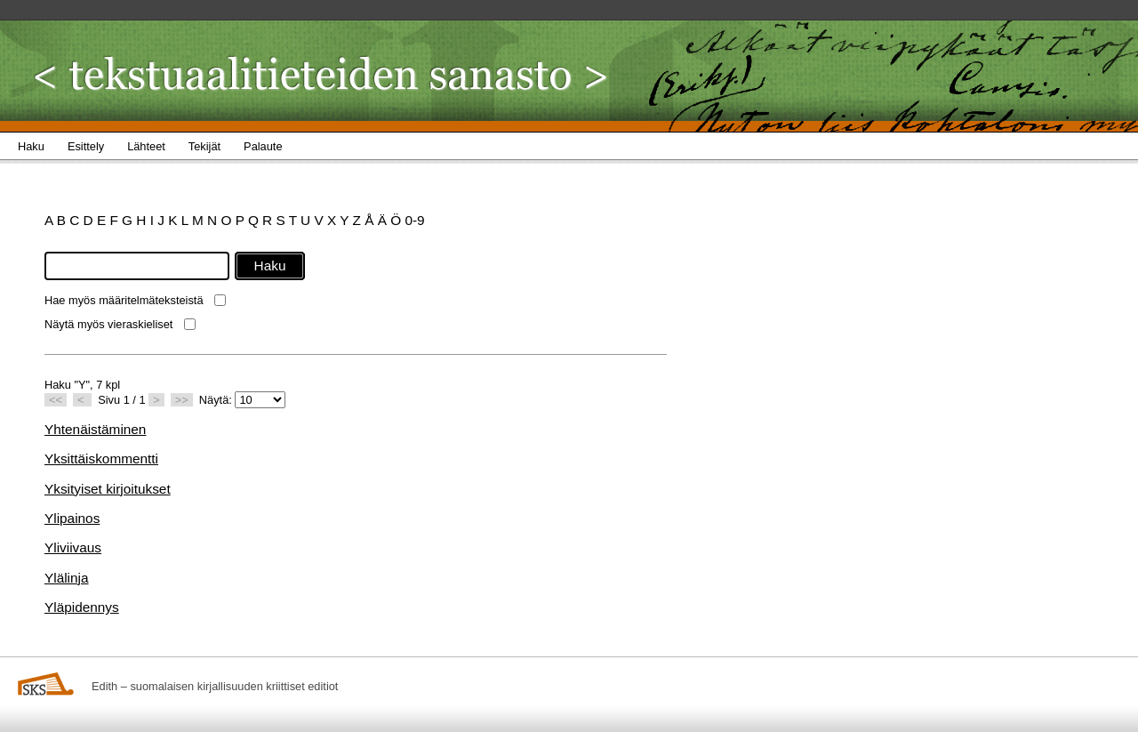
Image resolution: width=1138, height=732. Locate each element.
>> (181, 399)
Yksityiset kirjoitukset (107, 488)
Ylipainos (72, 518)
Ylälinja (66, 577)
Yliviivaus (72, 547)
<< (55, 399)
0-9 (414, 220)
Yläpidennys (81, 607)
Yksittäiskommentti (101, 458)
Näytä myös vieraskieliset (108, 324)
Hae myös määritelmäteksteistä (124, 300)
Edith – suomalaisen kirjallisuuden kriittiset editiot (215, 686)
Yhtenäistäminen (95, 429)
